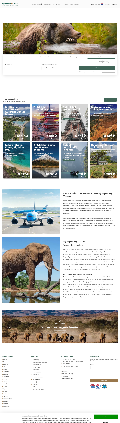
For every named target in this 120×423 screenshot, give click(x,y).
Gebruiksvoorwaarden (108, 72)
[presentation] (103, 374)
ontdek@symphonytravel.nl (71, 366)
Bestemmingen (110, 100)
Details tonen (26, 419)
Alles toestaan (106, 407)
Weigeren (106, 413)
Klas (100, 62)
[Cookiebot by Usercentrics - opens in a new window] (11, 420)
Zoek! (96, 68)
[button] (59, 341)
